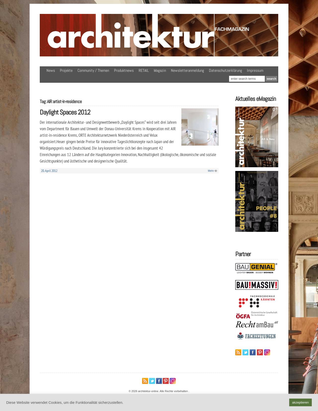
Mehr (211, 170)
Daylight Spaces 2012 (65, 112)
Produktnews (124, 70)
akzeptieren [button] (300, 402)
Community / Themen (93, 70)
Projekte (66, 70)
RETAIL (144, 70)
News (50, 70)
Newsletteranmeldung (187, 70)
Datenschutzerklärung (225, 70)
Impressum (255, 70)
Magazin (160, 70)
